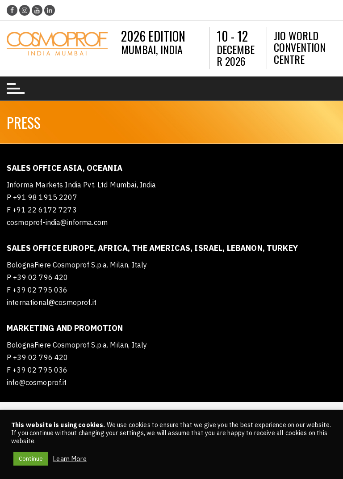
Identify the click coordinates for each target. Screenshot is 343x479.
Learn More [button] (70, 459)
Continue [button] (31, 458)
